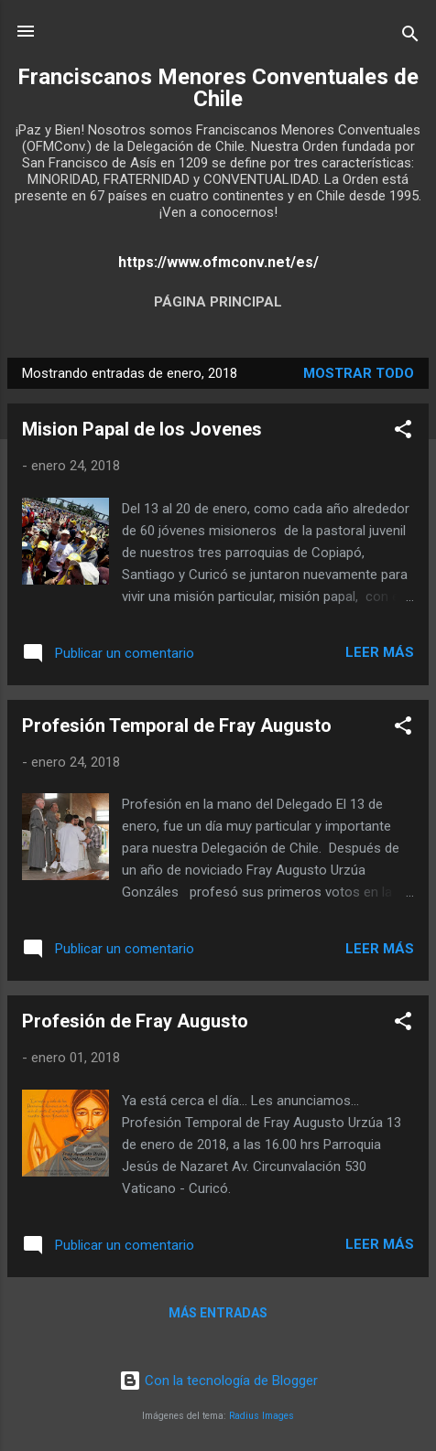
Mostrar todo (358, 373)
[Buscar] (410, 37)
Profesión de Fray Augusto (135, 1021)
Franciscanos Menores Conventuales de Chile (218, 88)
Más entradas (218, 1313)
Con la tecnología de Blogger (218, 1380)
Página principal (218, 302)
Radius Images (261, 1416)
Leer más (379, 652)
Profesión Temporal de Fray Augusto (177, 725)
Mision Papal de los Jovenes (142, 429)
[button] (403, 432)
